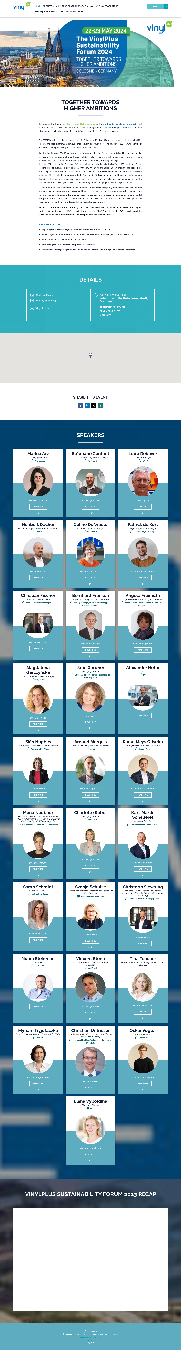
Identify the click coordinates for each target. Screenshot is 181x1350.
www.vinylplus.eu (90, 500)
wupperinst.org (143, 937)
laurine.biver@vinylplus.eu (90, 1337)
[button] (90, 355)
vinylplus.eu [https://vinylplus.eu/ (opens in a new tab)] (90, 1340)
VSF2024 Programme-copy (49, 13)
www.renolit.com (38, 571)
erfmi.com (90, 716)
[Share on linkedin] (87, 405)
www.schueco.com (38, 642)
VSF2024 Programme (107, 7)
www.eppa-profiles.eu (90, 1148)
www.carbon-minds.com (142, 788)
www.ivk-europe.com (38, 500)
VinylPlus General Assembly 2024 (74, 7)
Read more (38, 507)
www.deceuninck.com (90, 571)
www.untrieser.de (90, 1081)
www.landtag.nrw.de (142, 644)
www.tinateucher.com (143, 1005)
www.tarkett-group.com (90, 788)
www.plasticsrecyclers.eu (143, 571)
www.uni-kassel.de (38, 934)
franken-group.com (90, 644)
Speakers (48, 7)
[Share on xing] (100, 405)
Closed (155, 8)
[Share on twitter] (93, 405)
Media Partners (74, 13)
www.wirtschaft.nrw (38, 863)
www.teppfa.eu (143, 500)
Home (38, 7)
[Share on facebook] (80, 405)
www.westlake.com (143, 863)
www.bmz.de (90, 934)
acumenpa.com (38, 788)
